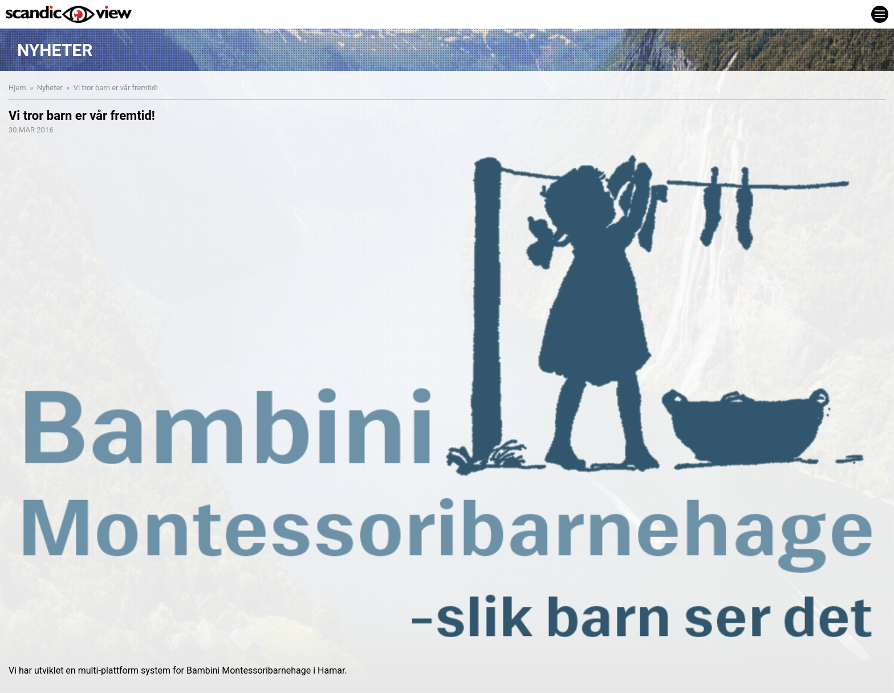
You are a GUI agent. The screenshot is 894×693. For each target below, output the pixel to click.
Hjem (17, 87)
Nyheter (50, 87)
